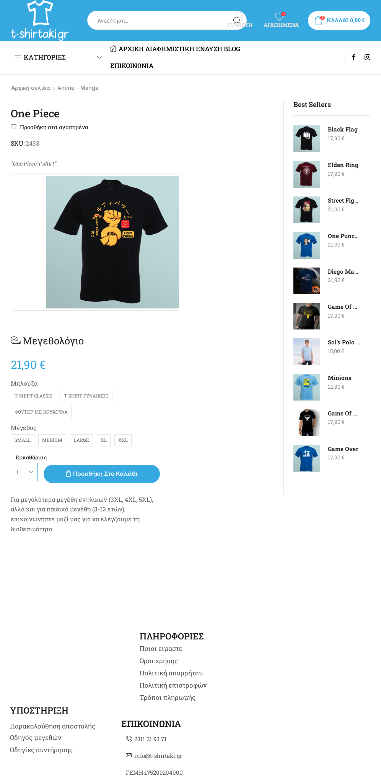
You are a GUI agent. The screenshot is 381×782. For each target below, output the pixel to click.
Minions (340, 378)
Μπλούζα (177, 202)
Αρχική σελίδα (31, 87)
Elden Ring (343, 165)
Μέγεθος (177, 246)
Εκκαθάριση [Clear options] (184, 292)
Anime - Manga (80, 87)
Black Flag (343, 129)
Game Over (344, 449)
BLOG (121, 66)
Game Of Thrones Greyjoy (344, 307)
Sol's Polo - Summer (344, 342)
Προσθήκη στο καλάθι (241, 308)
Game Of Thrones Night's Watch (344, 413)
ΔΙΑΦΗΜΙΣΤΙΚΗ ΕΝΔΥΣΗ (190, 49)
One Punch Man (344, 236)
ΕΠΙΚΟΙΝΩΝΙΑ (156, 66)
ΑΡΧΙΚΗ (130, 49)
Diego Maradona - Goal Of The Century (344, 272)
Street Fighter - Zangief (344, 200)
